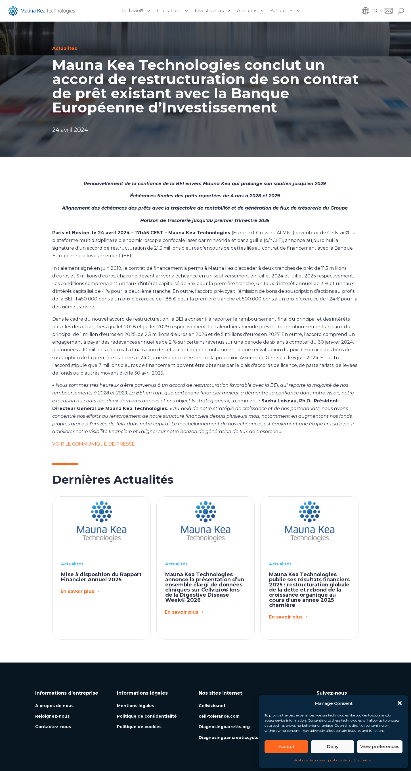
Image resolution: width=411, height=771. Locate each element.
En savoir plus (77, 591)
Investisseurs (209, 10)
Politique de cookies (309, 760)
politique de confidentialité (349, 760)
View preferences (379, 746)
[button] (399, 703)
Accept (286, 746)
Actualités (281, 10)
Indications (169, 10)
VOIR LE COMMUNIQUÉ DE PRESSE (93, 444)
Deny (332, 746)
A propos (247, 10)
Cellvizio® (132, 10)
